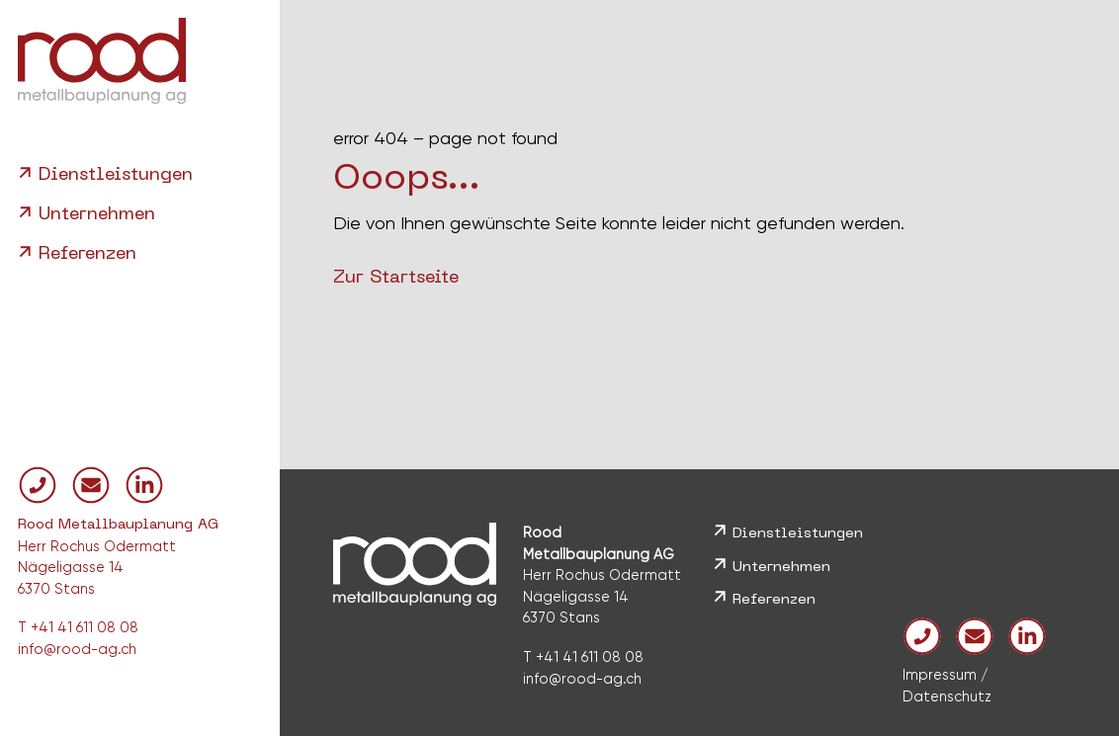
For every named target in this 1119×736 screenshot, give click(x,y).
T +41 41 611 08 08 (78, 627)
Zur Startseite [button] (396, 278)
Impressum (940, 675)
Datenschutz (947, 696)
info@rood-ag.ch (77, 649)
